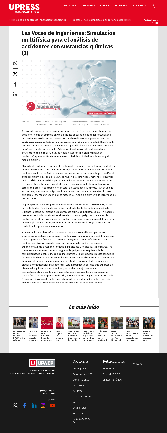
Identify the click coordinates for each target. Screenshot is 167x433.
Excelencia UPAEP (81, 379)
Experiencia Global (82, 385)
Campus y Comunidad (83, 396)
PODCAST (105, 5)
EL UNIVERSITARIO (111, 374)
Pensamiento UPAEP (82, 374)
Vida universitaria (81, 402)
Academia (77, 391)
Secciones (69, 5)
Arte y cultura (79, 413)
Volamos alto (79, 407)
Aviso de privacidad (48, 382)
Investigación (79, 368)
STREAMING (88, 5)
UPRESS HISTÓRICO (112, 379)
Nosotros (121, 5)
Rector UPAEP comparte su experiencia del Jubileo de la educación (113, 19)
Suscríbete (139, 5)
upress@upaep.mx (47, 390)
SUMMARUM (109, 368)
